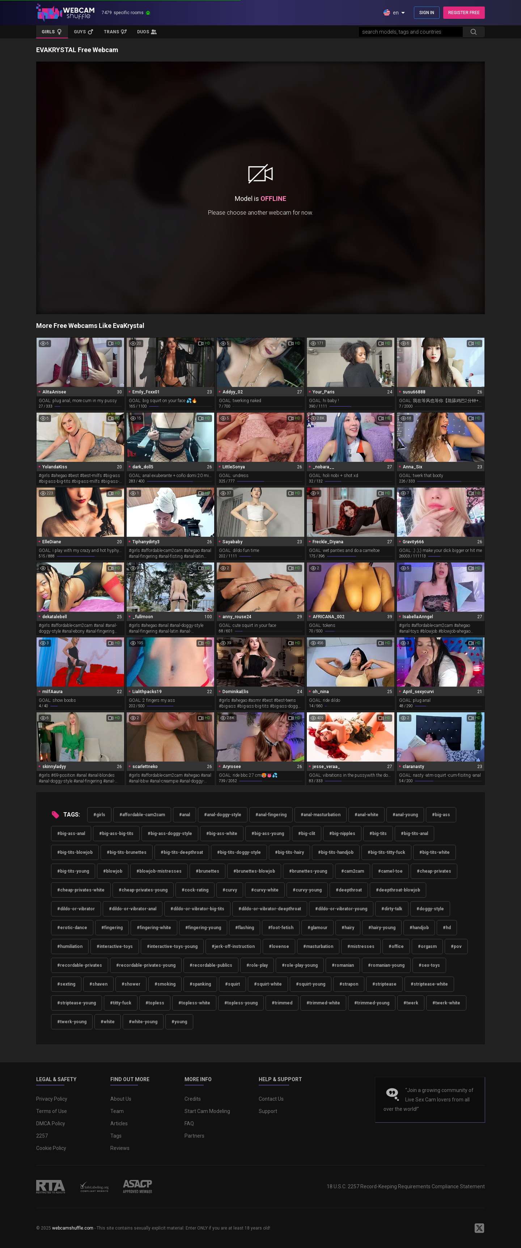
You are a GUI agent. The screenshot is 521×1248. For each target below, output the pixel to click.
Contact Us (271, 1098)
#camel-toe (390, 871)
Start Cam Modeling (207, 1111)
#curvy (230, 890)
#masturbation (318, 946)
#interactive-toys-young (172, 946)
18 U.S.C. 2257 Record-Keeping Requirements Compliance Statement (406, 1186)
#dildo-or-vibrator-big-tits (197, 908)
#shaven (98, 984)
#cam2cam (352, 871)
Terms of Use (51, 1111)
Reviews (120, 1148)
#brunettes (207, 871)
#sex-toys (429, 965)
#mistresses (360, 946)
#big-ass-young (267, 833)
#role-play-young (300, 965)
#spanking (200, 984)
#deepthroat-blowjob (398, 890)
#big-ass (441, 814)
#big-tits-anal (414, 833)
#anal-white (366, 814)
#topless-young (241, 1002)
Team (117, 1111)
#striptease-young (76, 1002)
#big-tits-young (73, 871)
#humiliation (69, 946)
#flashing (244, 927)
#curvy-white (265, 890)
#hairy (348, 927)
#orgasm (427, 946)
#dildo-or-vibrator (76, 908)
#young (179, 1021)
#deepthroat (349, 890)
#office (396, 946)
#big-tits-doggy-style (239, 852)
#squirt (232, 984)
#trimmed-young (371, 1002)
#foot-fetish (280, 927)
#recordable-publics (211, 965)
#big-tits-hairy (289, 852)
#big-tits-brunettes (127, 852)
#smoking (164, 984)
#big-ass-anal (71, 833)
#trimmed (282, 1002)
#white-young (143, 1021)
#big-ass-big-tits (116, 833)
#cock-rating (195, 890)
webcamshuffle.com (72, 1228)
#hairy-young (381, 927)
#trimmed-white (323, 1002)
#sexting (66, 984)
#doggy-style (430, 908)
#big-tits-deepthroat (182, 852)
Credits (193, 1098)
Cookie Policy (51, 1148)
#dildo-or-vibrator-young (341, 908)
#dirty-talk (391, 908)
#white (108, 1021)
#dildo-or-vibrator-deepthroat (269, 908)
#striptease (384, 984)
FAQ (189, 1123)
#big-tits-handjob (335, 852)
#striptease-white (429, 984)
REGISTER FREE (464, 12)
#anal (184, 814)
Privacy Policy (51, 1098)
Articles (119, 1123)
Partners (194, 1135)
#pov (456, 946)
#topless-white (194, 1002)
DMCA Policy (50, 1123)
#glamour (317, 927)
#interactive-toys (115, 946)
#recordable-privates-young (145, 965)
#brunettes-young (308, 871)
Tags (116, 1135)
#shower (131, 984)
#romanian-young (386, 965)
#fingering (112, 927)
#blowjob (112, 871)
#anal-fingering (271, 814)
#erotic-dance (72, 927)
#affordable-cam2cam (142, 814)
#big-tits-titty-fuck (386, 852)
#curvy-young (307, 890)
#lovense (279, 946)
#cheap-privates (434, 871)
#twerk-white (446, 1002)
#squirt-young (310, 984)
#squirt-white (268, 984)
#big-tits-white (434, 852)
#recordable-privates (79, 965)
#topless (154, 1002)
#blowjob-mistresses (159, 871)
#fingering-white (154, 927)
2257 (42, 1135)
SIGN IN (426, 12)
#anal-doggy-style (222, 814)
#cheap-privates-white (81, 890)
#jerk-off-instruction (233, 946)
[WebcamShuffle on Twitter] (479, 1228)
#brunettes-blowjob (254, 871)
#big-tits (378, 833)
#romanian (343, 965)
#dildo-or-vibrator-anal (132, 908)
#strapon (348, 984)
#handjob (419, 927)
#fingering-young (203, 927)
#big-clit (306, 833)
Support (268, 1111)
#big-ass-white (221, 833)
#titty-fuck (120, 1002)
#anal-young (405, 814)
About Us (120, 1098)
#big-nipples (342, 833)
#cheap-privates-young (143, 890)
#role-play (257, 965)
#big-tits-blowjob (75, 852)
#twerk (410, 1002)
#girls (99, 814)
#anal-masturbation (320, 814)
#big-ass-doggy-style (170, 833)
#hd (447, 927)
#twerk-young (71, 1021)
